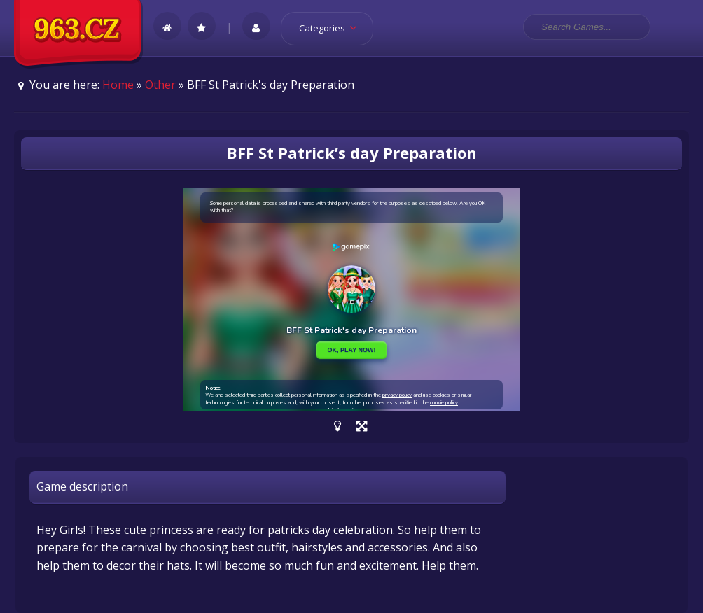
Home (118, 84)
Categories (332, 28)
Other (160, 84)
